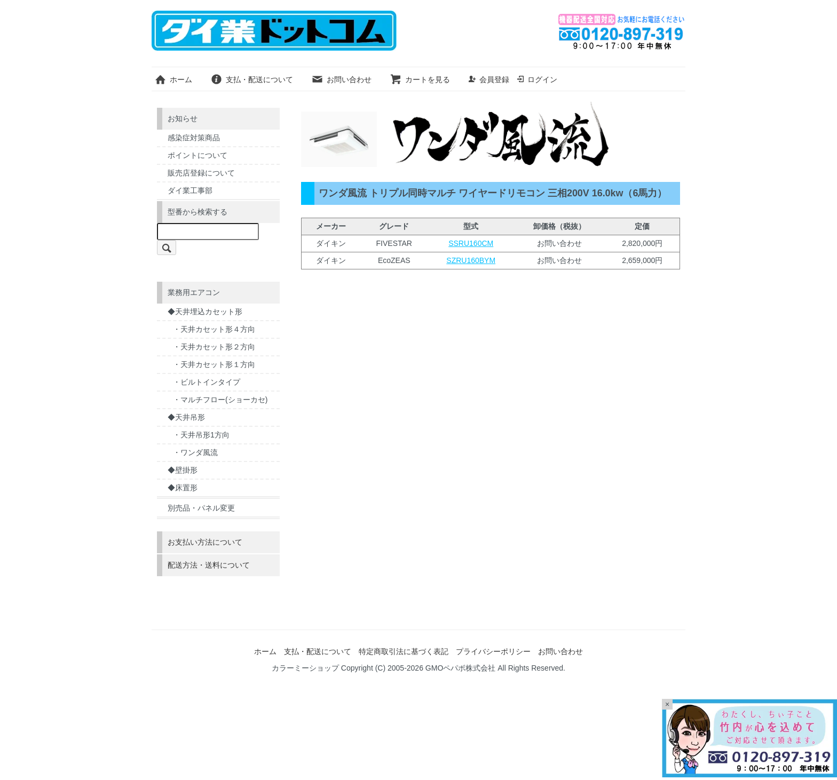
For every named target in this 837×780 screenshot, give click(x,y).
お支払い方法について (205, 542)
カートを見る (420, 79)
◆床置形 (183, 487)
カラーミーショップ (305, 668)
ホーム (173, 79)
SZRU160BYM (470, 260)
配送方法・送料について (209, 565)
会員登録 (488, 79)
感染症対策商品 (194, 137)
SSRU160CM (470, 243)
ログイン (536, 79)
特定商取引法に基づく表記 (403, 651)
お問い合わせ (341, 79)
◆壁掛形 (183, 470)
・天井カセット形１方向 (214, 364)
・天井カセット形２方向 (214, 347)
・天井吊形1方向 (201, 435)
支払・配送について (251, 79)
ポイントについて (197, 155)
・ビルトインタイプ (206, 382)
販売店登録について (201, 173)
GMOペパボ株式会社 (460, 668)
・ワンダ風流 (195, 452)
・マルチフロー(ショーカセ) (220, 399)
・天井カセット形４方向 (214, 329)
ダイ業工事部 (190, 190)
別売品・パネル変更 (201, 508)
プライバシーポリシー (493, 651)
